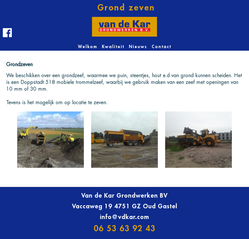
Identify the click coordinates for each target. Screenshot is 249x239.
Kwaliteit (113, 47)
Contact (161, 47)
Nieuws (138, 47)
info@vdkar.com (124, 217)
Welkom (87, 47)
